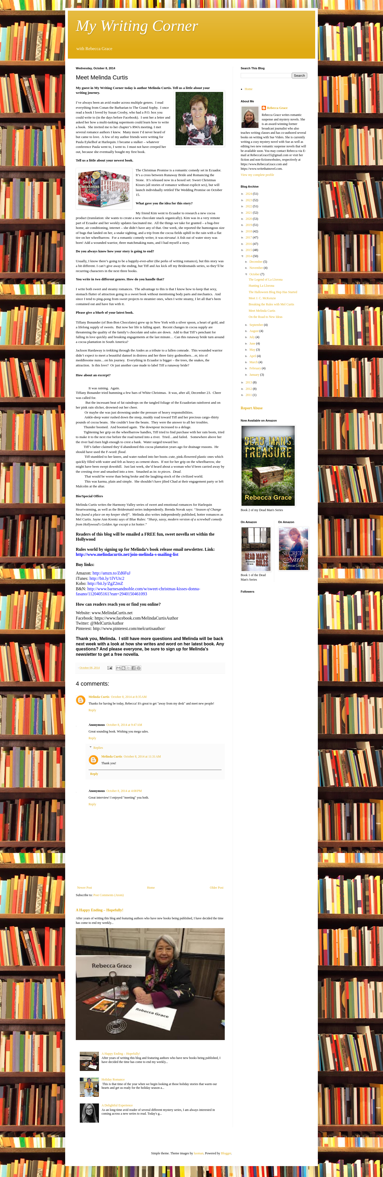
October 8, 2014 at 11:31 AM (142, 756)
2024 (249, 194)
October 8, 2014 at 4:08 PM (124, 791)
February (255, 368)
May (252, 349)
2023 (249, 200)
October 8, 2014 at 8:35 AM (129, 697)
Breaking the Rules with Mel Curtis (271, 304)
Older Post (216, 887)
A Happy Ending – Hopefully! (99, 910)
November (256, 268)
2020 (249, 219)
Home (151, 887)
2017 (249, 237)
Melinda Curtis (99, 697)
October (255, 274)
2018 (249, 231)
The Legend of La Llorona (265, 279)
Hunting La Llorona (261, 286)
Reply (92, 710)
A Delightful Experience (117, 1105)
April (253, 356)
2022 (249, 206)
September (256, 325)
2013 (249, 382)
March (254, 362)
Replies (98, 748)
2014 (249, 256)
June (252, 343)
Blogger (226, 1153)
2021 (249, 213)
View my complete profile (257, 175)
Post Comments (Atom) (108, 895)
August (254, 331)
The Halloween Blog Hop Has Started (273, 292)
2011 (249, 395)
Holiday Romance (113, 1079)
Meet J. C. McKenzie (262, 298)
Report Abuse (252, 408)
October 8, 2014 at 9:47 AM (124, 725)
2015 (249, 250)
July (252, 337)
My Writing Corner (137, 25)
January (254, 375)
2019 (249, 225)
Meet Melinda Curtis (262, 311)
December (256, 262)
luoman (198, 1153)
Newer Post (84, 887)
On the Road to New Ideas (265, 317)
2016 (249, 244)
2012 (249, 389)
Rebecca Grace (277, 108)
